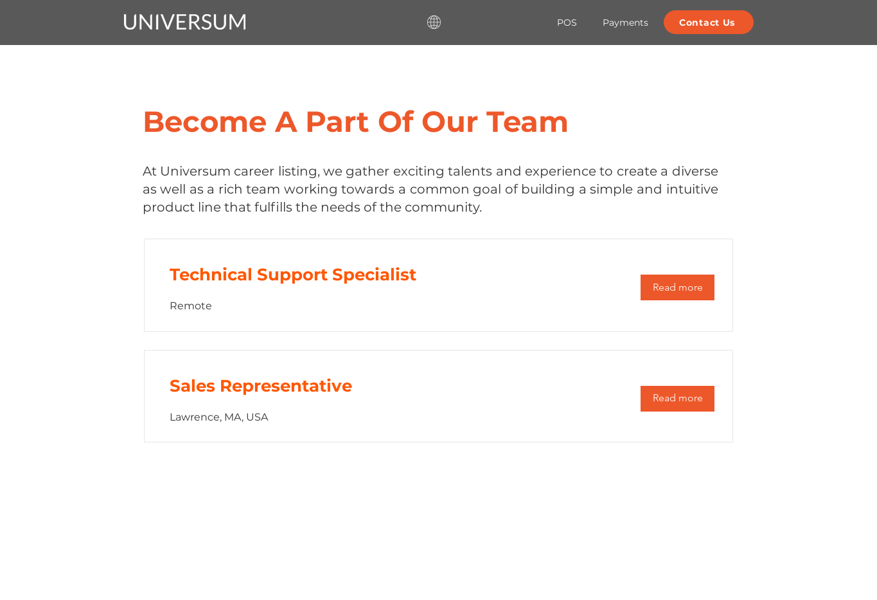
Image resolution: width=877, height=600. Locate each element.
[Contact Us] (709, 22)
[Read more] (677, 287)
